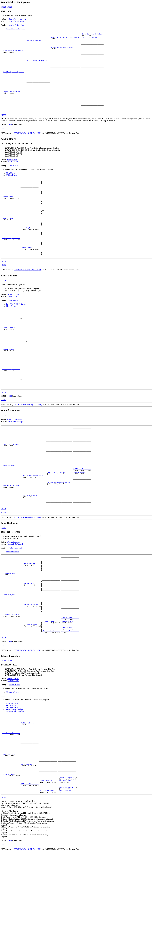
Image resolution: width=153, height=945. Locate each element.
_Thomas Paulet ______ (51, 696)
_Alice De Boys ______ (70, 708)
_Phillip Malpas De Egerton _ (14, 54)
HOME (3, 144)
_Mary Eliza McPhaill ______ (33, 556)
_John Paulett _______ (70, 692)
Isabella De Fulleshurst (17, 25)
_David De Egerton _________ (38, 42)
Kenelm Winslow (13, 756)
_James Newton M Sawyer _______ (59, 528)
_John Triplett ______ (29, 253)
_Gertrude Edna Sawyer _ (11, 544)
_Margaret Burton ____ (51, 708)
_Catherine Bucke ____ (11, 863)
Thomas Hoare (12, 175)
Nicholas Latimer (13, 325)
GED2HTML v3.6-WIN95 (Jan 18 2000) (28, 148)
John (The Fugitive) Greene (16, 335)
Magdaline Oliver (15, 773)
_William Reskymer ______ (12, 639)
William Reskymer (13, 604)
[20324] (3, 7)
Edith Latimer (9, 388)
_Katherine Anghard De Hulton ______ (65, 50)
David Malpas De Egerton (13, 80)
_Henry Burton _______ (70, 704)
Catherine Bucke (13, 758)
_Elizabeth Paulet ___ (32, 700)
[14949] (3, 590)
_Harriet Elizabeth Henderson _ (59, 540)
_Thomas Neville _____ (48, 871)
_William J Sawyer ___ (82, 524)
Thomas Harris (14, 181)
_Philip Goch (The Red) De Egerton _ (65, 38)
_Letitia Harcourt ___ (48, 883)
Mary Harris (10, 188)
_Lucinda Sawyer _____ (82, 528)
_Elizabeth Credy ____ (70, 696)
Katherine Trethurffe (16, 610)
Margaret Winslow (12, 769)
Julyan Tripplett (13, 177)
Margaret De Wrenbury (16, 21)
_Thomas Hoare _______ (11, 216)
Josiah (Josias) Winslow (14, 787)
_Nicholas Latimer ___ (11, 362)
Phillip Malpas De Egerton (16, 19)
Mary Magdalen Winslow (15, 789)
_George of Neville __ (67, 867)
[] (3, 134)
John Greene (13, 331)
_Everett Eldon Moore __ (11, 494)
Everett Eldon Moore (14, 466)
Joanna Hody (12, 327)
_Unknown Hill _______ (32, 651)
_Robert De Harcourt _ (67, 879)
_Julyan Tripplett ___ (11, 265)
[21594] (3, 311)
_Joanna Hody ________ (11, 412)
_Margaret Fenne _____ (67, 871)
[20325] (9, 7)
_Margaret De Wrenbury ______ (14, 103)
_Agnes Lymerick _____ (67, 883)
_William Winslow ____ (29, 802)
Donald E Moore (9, 520)
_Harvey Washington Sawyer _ (33, 532)
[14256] (9, 738)
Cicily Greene (11, 337)
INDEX (3, 130)
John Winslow (11, 783)
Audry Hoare (8, 241)
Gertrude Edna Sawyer (16, 468)
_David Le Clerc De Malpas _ (92, 34)
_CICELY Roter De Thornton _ (38, 66)
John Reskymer (9, 664)
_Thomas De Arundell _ (32, 676)
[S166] (9, 140)
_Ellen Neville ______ (29, 875)
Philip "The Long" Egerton (15, 29)
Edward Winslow (12, 781)
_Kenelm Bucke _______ (29, 851)
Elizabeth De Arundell (15, 606)
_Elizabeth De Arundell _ (12, 688)
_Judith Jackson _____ (29, 277)
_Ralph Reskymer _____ (32, 627)
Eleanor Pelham (14, 762)
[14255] (3, 738)
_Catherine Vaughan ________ (92, 38)
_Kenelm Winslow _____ (11, 814)
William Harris (11, 190)
